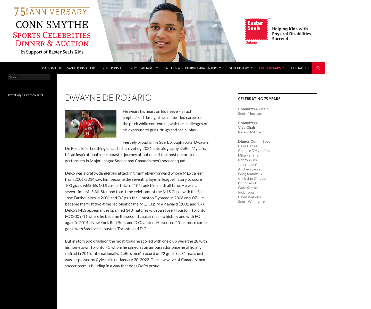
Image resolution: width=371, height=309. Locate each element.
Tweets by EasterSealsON (25, 95)
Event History (238, 68)
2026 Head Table (142, 68)
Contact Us (300, 68)
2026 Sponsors (113, 68)
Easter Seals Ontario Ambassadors (190, 68)
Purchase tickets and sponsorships (69, 68)
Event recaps (270, 68)
